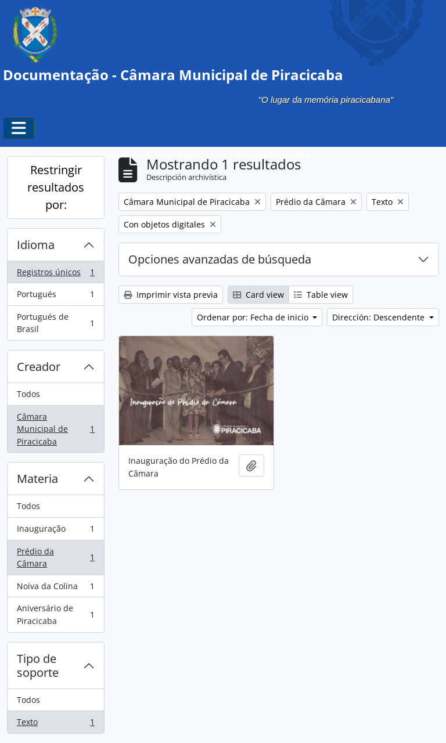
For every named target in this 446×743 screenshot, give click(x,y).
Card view (258, 294)
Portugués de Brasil (55, 323)
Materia (37, 478)
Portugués (55, 296)
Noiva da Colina (55, 588)
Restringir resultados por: (55, 187)
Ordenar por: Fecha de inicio (254, 317)
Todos (28, 393)
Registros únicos (55, 274)
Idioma (36, 245)
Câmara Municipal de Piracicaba (55, 429)
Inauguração (55, 531)
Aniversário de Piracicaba (55, 614)
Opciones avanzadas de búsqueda (219, 259)
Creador (38, 366)
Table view (321, 294)
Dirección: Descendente (379, 317)
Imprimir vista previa (171, 294)
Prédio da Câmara (55, 557)
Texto (55, 724)
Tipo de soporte (38, 665)
